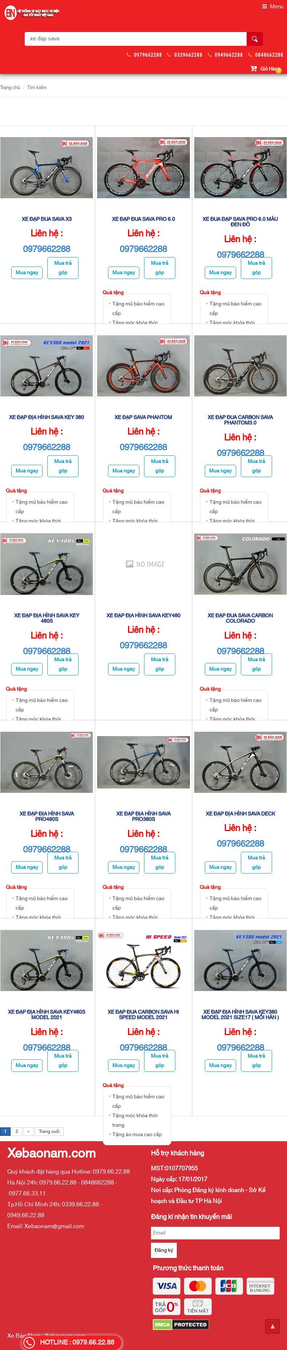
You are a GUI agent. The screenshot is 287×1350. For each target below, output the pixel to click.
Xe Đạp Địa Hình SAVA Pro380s (143, 816)
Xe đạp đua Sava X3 (47, 219)
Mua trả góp (63, 268)
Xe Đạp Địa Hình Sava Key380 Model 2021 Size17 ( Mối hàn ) (240, 1014)
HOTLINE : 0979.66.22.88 (77, 1343)
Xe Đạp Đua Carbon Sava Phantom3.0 (240, 420)
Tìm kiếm (37, 87)
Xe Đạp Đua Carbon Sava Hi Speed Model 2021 (143, 1014)
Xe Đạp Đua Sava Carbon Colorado (240, 618)
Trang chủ (10, 87)
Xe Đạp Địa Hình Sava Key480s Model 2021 (46, 1014)
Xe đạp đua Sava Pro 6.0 (143, 219)
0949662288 (229, 55)
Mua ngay (27, 272)
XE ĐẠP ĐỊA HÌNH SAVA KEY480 (143, 615)
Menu (272, 7)
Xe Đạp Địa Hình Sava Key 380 (46, 417)
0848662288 (269, 55)
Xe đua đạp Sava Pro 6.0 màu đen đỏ (240, 222)
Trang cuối (49, 1131)
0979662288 (148, 55)
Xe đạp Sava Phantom (143, 417)
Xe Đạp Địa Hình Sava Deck (240, 814)
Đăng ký (164, 1250)
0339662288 (188, 55)
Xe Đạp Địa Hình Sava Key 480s (46, 618)
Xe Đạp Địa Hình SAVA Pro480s (47, 816)
